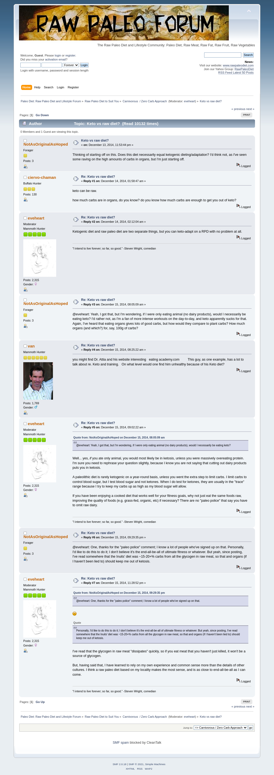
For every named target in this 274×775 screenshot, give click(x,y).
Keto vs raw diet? (95, 140)
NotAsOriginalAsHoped (46, 144)
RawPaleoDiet (244, 69)
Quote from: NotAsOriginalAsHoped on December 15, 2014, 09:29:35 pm (119, 592)
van (31, 346)
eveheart (189, 101)
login (58, 55)
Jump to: (188, 727)
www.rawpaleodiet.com (238, 65)
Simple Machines (155, 764)
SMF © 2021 (136, 764)
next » (250, 109)
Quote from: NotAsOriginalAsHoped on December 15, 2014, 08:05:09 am (119, 437)
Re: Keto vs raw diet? (98, 177)
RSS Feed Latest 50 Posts (236, 72)
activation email (55, 59)
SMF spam (121, 742)
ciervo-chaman (42, 177)
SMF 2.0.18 (120, 764)
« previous (238, 109)
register (70, 55)
